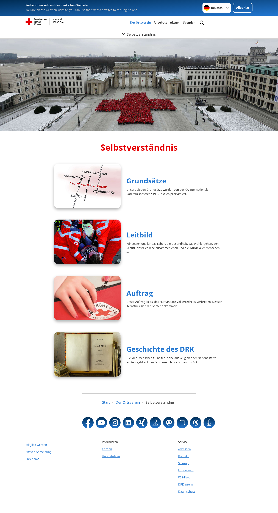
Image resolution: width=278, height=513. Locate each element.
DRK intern (185, 484)
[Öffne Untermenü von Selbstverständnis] (139, 34)
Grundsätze (146, 180)
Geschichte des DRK (160, 349)
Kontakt (183, 456)
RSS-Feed (184, 477)
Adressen (184, 449)
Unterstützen (111, 456)
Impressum (185, 470)
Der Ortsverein (140, 22)
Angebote (160, 22)
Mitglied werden (36, 445)
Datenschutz (186, 492)
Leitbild (139, 234)
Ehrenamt (32, 459)
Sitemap (183, 463)
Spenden (189, 22)
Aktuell (175, 22)
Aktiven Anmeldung (38, 452)
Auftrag (139, 293)
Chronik (107, 449)
